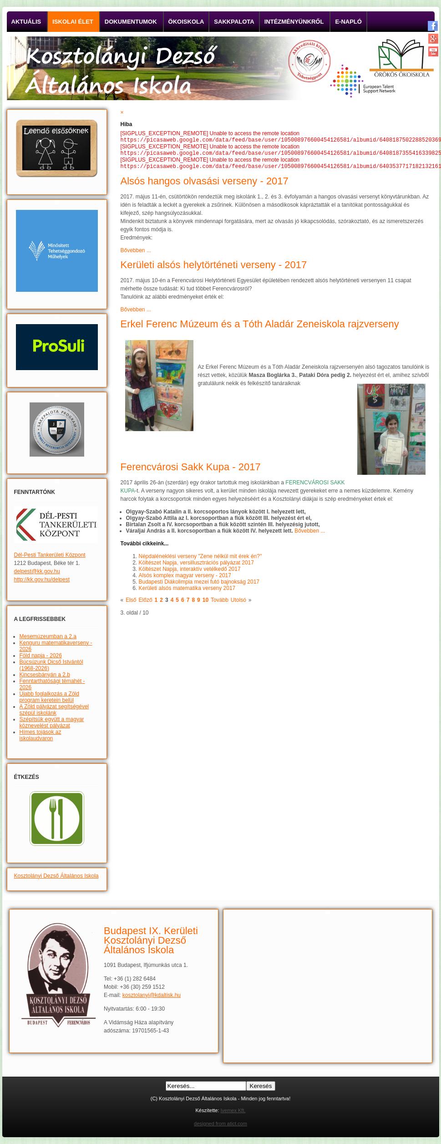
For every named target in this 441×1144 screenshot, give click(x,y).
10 (205, 603)
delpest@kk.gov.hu (37, 571)
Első (131, 603)
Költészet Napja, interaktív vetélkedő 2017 (190, 572)
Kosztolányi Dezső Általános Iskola (56, 876)
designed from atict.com (220, 1123)
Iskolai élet (72, 21)
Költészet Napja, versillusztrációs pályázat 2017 (196, 565)
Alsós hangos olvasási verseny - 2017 (205, 183)
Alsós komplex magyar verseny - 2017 (185, 578)
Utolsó (238, 603)
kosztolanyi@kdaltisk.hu (151, 995)
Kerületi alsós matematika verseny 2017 (187, 591)
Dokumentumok (131, 21)
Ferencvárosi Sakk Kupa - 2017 (191, 469)
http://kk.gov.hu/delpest (42, 579)
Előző (145, 603)
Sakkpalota (234, 21)
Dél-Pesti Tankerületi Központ (50, 555)
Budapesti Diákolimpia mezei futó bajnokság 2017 (199, 584)
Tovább (219, 603)
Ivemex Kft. (233, 1110)
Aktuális (26, 21)
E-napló (348, 21)
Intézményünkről (294, 21)
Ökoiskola (186, 21)
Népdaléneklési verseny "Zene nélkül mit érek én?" (200, 559)
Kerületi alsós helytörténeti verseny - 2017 (214, 267)
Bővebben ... (136, 253)
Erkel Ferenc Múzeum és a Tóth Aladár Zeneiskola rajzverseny (260, 326)
